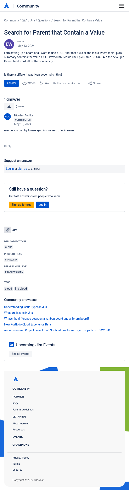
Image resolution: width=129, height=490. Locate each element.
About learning (20, 423)
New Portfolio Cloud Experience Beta (27, 324)
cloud (8, 288)
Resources (18, 429)
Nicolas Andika (23, 115)
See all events (20, 353)
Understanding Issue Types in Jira (25, 307)
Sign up (22, 168)
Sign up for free (21, 204)
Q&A (24, 20)
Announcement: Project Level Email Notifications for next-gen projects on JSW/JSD (57, 330)
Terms (16, 463)
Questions (44, 20)
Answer (11, 83)
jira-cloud (21, 288)
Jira (32, 20)
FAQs (15, 403)
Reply (7, 146)
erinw (20, 41)
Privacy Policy (20, 457)
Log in (10, 168)
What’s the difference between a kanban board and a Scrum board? (46, 318)
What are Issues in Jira (18, 312)
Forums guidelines (23, 409)
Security (17, 469)
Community (28, 6)
